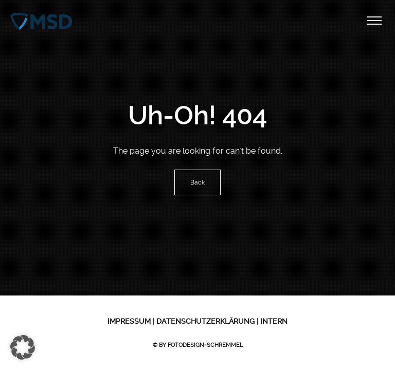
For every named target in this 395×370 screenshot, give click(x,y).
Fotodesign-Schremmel (205, 345)
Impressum (129, 321)
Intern (273, 321)
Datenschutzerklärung (204, 321)
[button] (22, 347)
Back (197, 182)
